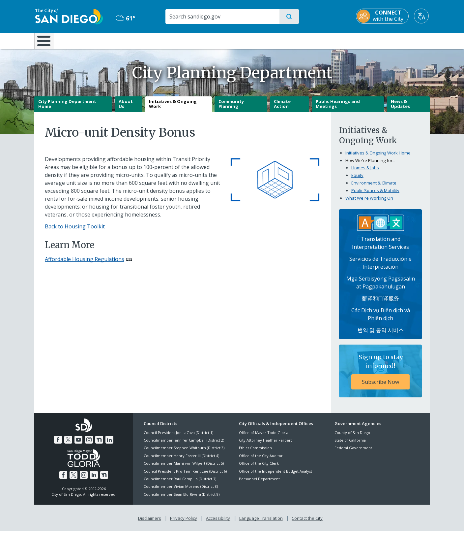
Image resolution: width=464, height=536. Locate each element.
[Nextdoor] (99, 445)
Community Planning (231, 108)
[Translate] (422, 16)
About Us (126, 108)
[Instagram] (89, 445)
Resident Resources (150, 40)
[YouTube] (78, 445)
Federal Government (353, 452)
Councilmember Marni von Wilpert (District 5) (184, 468)
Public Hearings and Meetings (338, 108)
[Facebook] (58, 445)
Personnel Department (259, 483)
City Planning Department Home (67, 108)
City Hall (397, 40)
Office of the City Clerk (259, 468)
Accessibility (218, 523)
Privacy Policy (183, 523)
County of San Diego (352, 437)
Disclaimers (149, 523)
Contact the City (307, 523)
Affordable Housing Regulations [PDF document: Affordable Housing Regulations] (84, 264)
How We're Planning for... (370, 165)
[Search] (222, 16)
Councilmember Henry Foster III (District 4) (181, 460)
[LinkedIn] (109, 445)
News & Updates (400, 108)
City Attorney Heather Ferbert (265, 444)
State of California (350, 444)
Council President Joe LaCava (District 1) (178, 437)
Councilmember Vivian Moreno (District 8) (181, 491)
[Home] (47, 43)
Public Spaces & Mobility (375, 195)
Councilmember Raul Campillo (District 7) (180, 483)
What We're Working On (369, 203)
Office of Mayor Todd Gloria (263, 437)
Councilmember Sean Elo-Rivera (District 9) (181, 498)
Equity (357, 180)
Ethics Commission (255, 452)
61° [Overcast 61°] (124, 18)
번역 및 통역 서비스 (381, 335)
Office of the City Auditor (261, 460)
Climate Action (282, 108)
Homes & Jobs (365, 172)
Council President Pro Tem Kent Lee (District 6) (185, 475)
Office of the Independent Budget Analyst (275, 475)
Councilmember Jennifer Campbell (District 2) (184, 444)
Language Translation (261, 523)
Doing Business (209, 40)
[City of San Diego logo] (68, 15)
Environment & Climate (373, 187)
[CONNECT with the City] (383, 16)
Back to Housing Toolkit (75, 231)
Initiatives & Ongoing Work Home (378, 157)
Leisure (90, 40)
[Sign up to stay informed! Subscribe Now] (380, 376)
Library (269, 40)
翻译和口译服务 (380, 303)
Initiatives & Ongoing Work (173, 108)
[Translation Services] (380, 227)
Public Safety (333, 40)
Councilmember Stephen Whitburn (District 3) (184, 452)
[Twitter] (68, 445)
